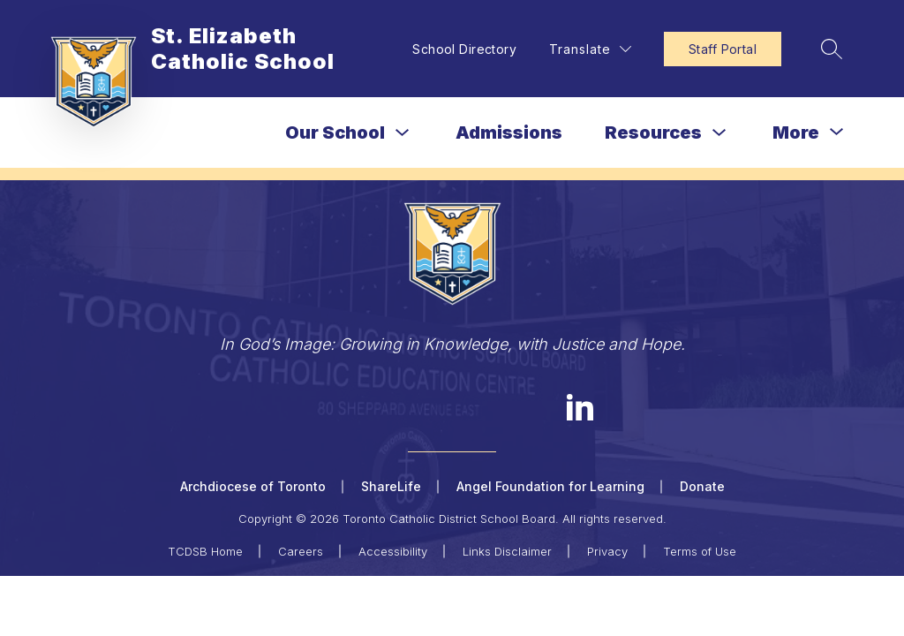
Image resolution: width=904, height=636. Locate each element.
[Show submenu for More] (795, 132)
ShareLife (391, 486)
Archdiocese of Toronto (253, 486)
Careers (300, 551)
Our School (335, 132)
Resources (653, 132)
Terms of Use (699, 551)
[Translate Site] (590, 49)
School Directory (464, 49)
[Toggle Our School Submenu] (402, 133)
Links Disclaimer (507, 551)
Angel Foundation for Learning (550, 486)
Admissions (509, 132)
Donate (702, 486)
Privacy (607, 551)
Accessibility (392, 551)
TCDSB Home (205, 551)
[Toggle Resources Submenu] (719, 133)
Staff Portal (723, 49)
